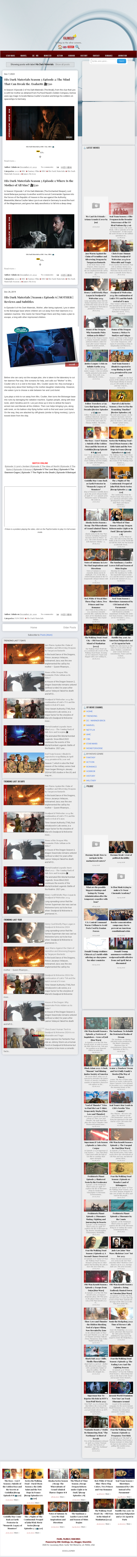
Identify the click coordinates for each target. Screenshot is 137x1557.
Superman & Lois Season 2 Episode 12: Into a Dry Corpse (96, 1145)
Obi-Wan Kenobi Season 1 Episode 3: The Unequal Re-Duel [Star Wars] (121, 1145)
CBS (88, 739)
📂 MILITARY (89, 780)
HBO (43, 171)
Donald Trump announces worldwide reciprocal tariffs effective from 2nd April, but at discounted (121, 957)
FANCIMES (19, 618)
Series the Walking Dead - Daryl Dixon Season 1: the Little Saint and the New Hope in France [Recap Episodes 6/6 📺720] (121, 446)
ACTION (60, 55)
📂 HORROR (89, 771)
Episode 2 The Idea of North (45, 466)
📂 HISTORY (89, 776)
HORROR (71, 55)
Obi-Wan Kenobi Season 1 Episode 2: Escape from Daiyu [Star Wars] (96, 1287)
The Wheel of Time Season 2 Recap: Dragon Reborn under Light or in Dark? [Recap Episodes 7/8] (121, 528)
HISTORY (83, 55)
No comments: (47, 167)
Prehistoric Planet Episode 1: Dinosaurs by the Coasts (121, 1216)
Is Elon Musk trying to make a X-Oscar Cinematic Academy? (121, 890)
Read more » (9, 161)
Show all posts (62, 64)
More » (16, 1500)
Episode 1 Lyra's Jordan (17, 466)
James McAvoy (29, 174)
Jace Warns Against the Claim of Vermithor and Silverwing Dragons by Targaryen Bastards (60, 648)
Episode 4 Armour (23, 469)
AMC (88, 734)
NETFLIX (90, 730)
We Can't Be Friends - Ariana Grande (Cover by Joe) (96, 219)
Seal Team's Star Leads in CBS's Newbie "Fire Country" (121, 1108)
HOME (89, 711)
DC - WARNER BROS (95, 720)
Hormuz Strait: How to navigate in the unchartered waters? (95, 858)
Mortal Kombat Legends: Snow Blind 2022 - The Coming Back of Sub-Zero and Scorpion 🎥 (59, 729)
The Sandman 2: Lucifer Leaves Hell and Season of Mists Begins (121, 565)
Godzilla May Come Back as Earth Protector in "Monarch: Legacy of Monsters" (12, 1522)
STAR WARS (10, 55)
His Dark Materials (56, 171)
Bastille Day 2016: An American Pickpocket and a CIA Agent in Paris (121, 640)
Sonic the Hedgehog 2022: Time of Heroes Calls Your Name (121, 1324)
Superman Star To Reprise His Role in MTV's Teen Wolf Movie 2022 (96, 1398)
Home (33, 627)
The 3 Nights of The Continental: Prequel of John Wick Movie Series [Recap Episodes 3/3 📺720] (121, 486)
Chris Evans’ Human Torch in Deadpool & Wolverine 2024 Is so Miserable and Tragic (59, 1032)
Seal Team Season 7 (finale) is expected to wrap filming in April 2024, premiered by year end (59, 756)
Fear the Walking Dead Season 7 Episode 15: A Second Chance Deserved (96, 1253)
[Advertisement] (68, 16)
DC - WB (35, 55)
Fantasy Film (33, 171)
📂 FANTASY (89, 757)
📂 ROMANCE (90, 766)
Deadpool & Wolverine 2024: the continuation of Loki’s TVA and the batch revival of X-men (60, 702)
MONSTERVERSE (94, 748)
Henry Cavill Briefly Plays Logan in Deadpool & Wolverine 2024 (96, 295)
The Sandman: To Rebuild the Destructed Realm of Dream (121, 1034)
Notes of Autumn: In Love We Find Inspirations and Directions (96, 565)
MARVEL (24, 55)
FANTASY (96, 55)
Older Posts (69, 627)
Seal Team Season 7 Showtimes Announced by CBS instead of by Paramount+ (124, 1486)
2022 (17, 171)
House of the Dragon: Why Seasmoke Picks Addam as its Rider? (57, 675)
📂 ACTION (88, 762)
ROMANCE (109, 55)
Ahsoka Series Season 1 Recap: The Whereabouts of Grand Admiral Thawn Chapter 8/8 (58, 1486)
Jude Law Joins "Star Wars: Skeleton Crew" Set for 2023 (121, 1253)
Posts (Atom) (46, 635)
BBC (23, 171)
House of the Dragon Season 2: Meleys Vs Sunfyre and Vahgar (121, 332)
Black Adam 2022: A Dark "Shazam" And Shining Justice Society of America (96, 1071)
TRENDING (91, 716)
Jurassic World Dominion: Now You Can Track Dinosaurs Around (121, 1398)
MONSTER (47, 55)
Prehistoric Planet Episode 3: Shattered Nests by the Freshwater (96, 1179)
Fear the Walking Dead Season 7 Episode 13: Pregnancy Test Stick (121, 1432)
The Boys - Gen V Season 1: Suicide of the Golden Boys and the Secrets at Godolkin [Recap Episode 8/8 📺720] (95, 446)
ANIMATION (122, 55)
